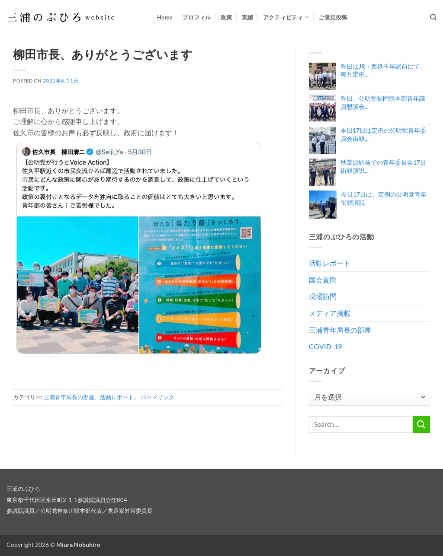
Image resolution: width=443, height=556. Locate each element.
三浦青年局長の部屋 (69, 397)
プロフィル (196, 17)
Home (165, 17)
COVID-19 (325, 346)
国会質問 (323, 280)
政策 (226, 17)
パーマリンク (157, 397)
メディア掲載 (329, 313)
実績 (248, 17)
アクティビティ (286, 17)
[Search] (433, 17)
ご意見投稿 (332, 17)
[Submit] (421, 424)
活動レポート (117, 397)
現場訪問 (323, 296)
